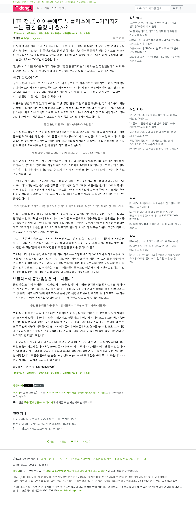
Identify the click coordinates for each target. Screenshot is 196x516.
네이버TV (40, 2)
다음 (86, 455)
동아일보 (16, 2)
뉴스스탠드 (81, 2)
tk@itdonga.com (33, 51)
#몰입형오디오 (70, 47)
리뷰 (46, 8)
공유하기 (18, 399)
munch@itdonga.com (70, 504)
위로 (62, 455)
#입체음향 (85, 47)
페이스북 (49, 2)
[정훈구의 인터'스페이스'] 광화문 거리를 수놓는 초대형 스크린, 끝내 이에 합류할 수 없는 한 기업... (155, 258)
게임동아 (25, 2)
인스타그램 (59, 2)
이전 (50, 455)
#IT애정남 (31, 47)
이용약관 (62, 472)
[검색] (152, 8)
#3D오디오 (19, 47)
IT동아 (16, 406)
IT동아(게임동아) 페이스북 (38, 416)
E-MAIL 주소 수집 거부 (127, 472)
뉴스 (39, 8)
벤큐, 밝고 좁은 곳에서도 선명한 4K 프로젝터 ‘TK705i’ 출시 (45, 437)
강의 (54, 8)
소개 (43, 472)
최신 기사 (135, 109)
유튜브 (32, 2)
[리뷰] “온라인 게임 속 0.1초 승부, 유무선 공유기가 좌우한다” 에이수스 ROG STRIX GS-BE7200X (153, 215)
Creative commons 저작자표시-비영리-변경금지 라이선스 (77, 406)
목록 (75, 455)
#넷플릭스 (56, 47)
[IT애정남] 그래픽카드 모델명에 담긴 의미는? (37, 442)
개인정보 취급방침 (80, 472)
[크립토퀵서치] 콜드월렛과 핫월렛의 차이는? (153, 149)
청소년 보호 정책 (102, 472)
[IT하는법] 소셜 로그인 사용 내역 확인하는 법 (153, 241)
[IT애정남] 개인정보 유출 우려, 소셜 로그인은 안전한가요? (44, 432)
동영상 (62, 8)
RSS (144, 472)
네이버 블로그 (70, 2)
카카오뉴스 (91, 2)
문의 (51, 472)
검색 (177, 8)
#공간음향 (44, 47)
